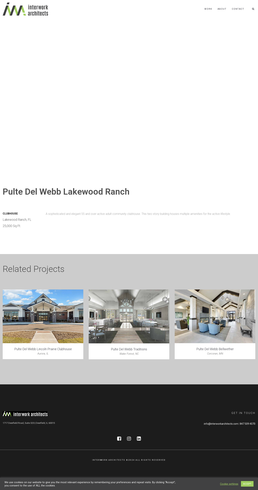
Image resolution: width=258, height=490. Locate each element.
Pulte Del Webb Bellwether (215, 349)
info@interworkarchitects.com (221, 423)
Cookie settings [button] (229, 484)
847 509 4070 (247, 423)
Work (208, 9)
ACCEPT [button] (247, 483)
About (222, 9)
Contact (238, 9)
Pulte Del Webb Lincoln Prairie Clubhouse (43, 349)
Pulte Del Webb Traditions (129, 349)
